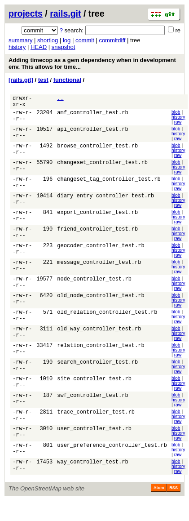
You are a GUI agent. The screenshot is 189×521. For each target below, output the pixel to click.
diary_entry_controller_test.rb (105, 201)
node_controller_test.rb (94, 287)
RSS (173, 500)
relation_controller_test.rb (100, 355)
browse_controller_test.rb (97, 150)
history (17, 47)
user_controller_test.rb (94, 441)
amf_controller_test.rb (92, 116)
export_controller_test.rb (97, 219)
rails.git (65, 13)
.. (60, 99)
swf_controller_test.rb (92, 406)
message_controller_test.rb (99, 270)
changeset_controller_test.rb (102, 167)
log (66, 40)
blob (175, 114)
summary (20, 40)
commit (84, 40)
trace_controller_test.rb (96, 423)
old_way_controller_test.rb (99, 338)
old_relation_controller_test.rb (107, 321)
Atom (159, 500)
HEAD (39, 47)
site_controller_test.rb (94, 389)
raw (178, 124)
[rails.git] (21, 79)
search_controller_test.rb (97, 372)
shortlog (47, 40)
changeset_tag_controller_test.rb (108, 184)
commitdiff (112, 40)
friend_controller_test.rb (97, 236)
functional (67, 79)
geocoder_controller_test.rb (100, 253)
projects (26, 13)
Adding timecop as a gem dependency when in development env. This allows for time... (92, 63)
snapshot (63, 47)
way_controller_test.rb (92, 475)
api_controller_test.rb (92, 133)
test (43, 79)
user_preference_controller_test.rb (112, 458)
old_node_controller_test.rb (100, 304)
